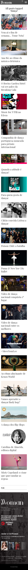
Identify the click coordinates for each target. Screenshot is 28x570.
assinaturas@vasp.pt (17, 536)
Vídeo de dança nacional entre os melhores (10, 325)
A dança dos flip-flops (13, 424)
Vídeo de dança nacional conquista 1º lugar (12, 297)
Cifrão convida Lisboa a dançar (13, 222)
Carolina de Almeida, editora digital (12, 448)
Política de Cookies (21, 556)
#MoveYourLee (9, 351)
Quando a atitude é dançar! (11, 171)
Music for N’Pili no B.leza (11, 114)
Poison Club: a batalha (13, 245)
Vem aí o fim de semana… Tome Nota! (12, 34)
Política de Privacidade (8, 556)
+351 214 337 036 (5, 538)
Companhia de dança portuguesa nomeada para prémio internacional (12, 142)
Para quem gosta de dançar (11, 196)
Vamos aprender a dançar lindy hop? (10, 400)
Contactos (10, 558)
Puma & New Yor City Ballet (12, 270)
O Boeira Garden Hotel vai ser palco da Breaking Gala (13, 86)
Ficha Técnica (18, 558)
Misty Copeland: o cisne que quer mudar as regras (14, 475)
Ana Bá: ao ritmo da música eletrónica (11, 59)
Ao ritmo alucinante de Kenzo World (13, 375)
